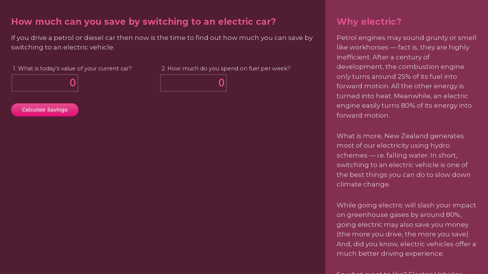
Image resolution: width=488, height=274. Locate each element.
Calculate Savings (44, 110)
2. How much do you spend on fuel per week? (226, 68)
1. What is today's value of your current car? (72, 68)
